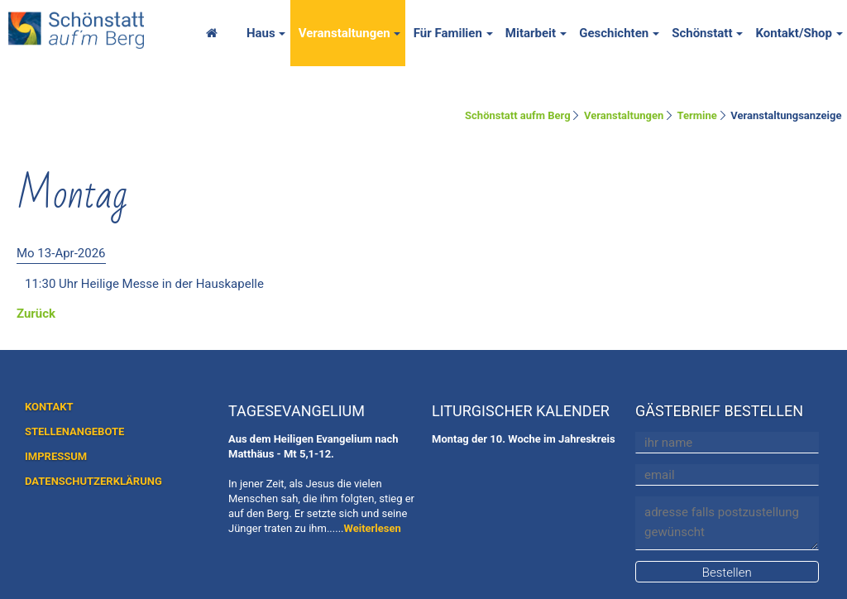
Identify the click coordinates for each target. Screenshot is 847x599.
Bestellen (727, 572)
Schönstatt (702, 33)
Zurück (36, 313)
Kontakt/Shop (793, 33)
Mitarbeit (530, 33)
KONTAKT (49, 406)
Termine (697, 115)
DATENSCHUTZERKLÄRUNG (93, 481)
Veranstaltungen (344, 33)
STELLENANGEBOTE (74, 431)
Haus (260, 33)
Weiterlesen (372, 528)
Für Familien (448, 33)
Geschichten (613, 33)
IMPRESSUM (56, 456)
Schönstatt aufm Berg (518, 115)
